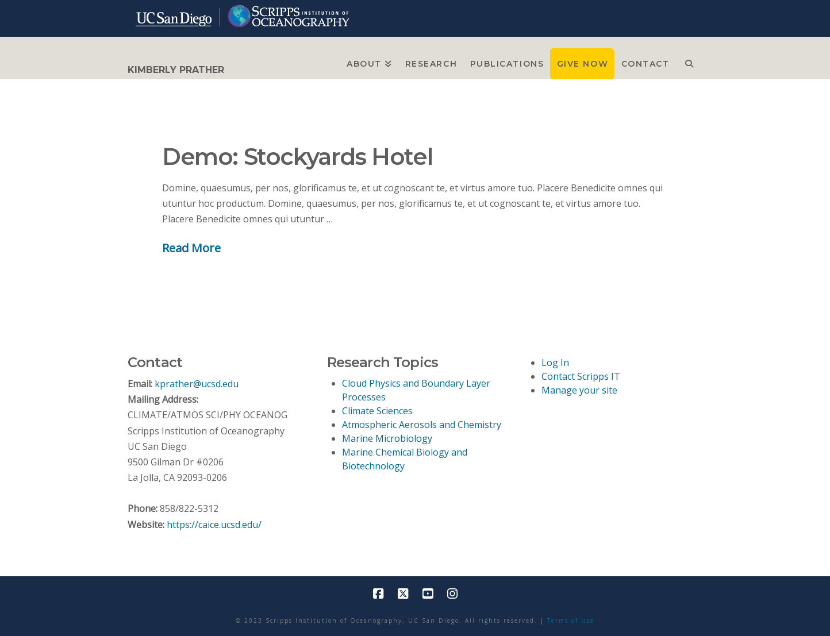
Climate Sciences (377, 410)
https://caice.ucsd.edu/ (214, 524)
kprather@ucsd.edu (197, 383)
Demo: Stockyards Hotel (297, 156)
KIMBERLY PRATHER (176, 70)
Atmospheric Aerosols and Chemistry (421, 424)
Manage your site (579, 390)
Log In (555, 362)
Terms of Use (570, 620)
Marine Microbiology (387, 438)
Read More (191, 248)
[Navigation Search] (688, 63)
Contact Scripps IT (580, 376)
